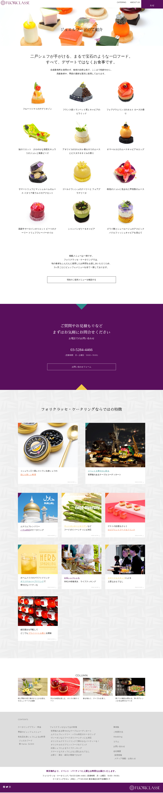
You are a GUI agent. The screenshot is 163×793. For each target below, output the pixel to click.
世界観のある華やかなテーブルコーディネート (71, 731)
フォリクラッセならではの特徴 (63, 727)
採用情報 (118, 755)
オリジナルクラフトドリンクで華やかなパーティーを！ (75, 741)
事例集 (116, 727)
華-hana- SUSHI (26, 744)
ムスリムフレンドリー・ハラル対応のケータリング (73, 735)
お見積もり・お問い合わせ (148, 8)
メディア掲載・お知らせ (125, 759)
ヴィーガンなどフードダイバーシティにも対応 (71, 738)
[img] (4, 787)
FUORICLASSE (144, 788)
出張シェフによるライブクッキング (66, 748)
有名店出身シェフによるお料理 (31, 737)
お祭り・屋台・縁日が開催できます (66, 755)
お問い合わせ (119, 747)
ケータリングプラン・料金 (29, 727)
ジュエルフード (26, 741)
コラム (116, 742)
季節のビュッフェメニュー (29, 732)
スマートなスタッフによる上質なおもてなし (70, 752)
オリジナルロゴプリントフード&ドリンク (69, 745)
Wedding (117, 737)
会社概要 (117, 751)
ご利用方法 (118, 732)
